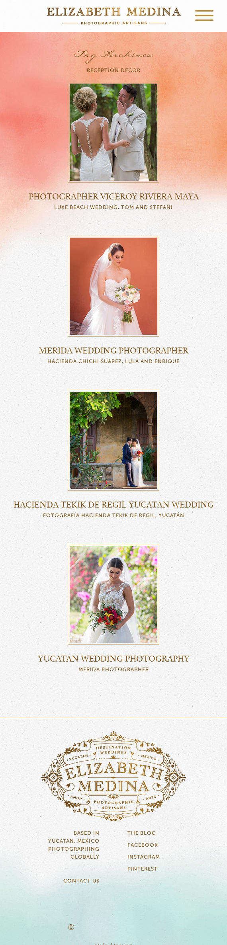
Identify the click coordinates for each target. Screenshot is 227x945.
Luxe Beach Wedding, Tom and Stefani (113, 207)
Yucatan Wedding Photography (114, 659)
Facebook (142, 845)
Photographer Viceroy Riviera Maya (114, 197)
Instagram (143, 857)
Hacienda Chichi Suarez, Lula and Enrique (113, 361)
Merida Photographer (113, 669)
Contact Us (81, 881)
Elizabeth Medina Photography (113, 16)
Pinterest (142, 869)
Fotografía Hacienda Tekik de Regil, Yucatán (113, 515)
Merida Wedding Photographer (113, 351)
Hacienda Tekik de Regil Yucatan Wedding (114, 505)
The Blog (141, 833)
